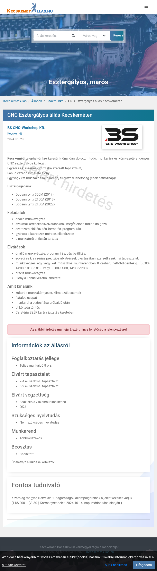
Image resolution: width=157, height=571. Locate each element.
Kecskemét (14, 133)
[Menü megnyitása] (146, 6)
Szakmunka (55, 101)
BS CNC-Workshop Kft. (26, 128)
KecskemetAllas (15, 101)
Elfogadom (144, 565)
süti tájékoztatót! (14, 565)
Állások (36, 101)
